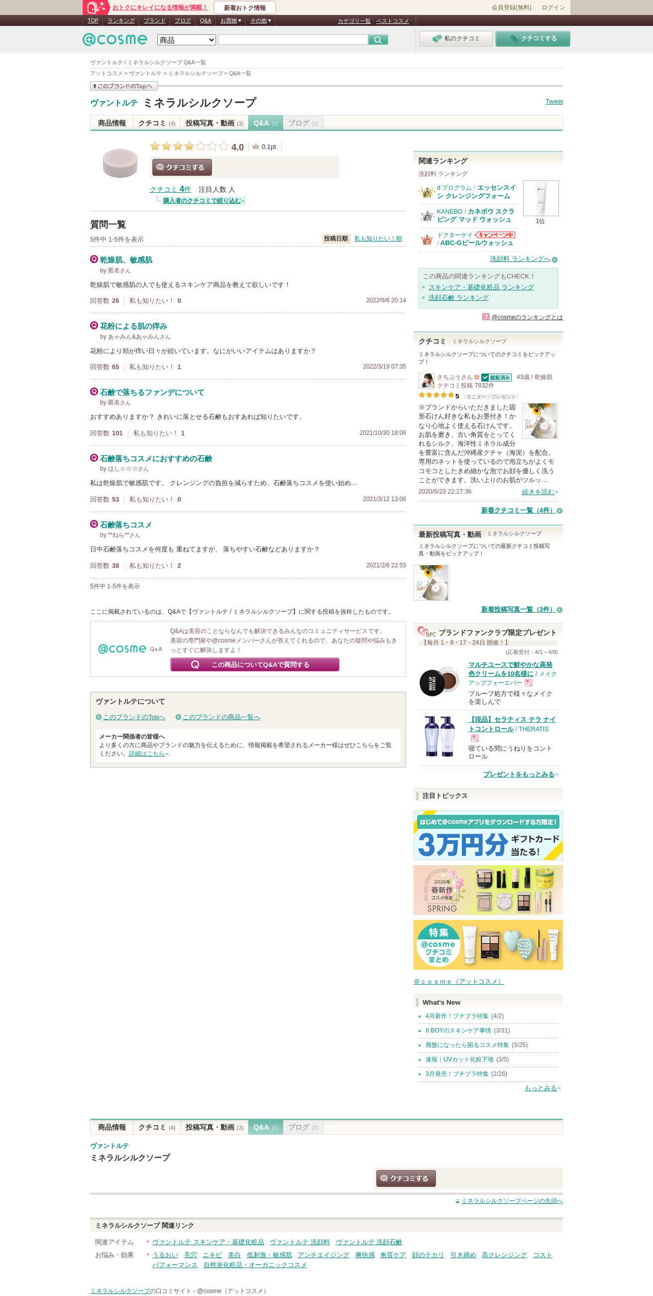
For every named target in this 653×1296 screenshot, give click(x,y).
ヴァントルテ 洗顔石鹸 (369, 1242)
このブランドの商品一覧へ (221, 717)
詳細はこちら (147, 753)
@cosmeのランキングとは (527, 317)
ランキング (121, 20)
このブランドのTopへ (134, 717)
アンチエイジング (323, 1255)
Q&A (206, 20)
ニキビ (212, 1255)
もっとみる (541, 1088)
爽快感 (365, 1255)
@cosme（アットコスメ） (233, 1291)
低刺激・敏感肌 (269, 1255)
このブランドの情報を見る (124, 86)
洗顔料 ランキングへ (520, 258)
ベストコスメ (392, 21)
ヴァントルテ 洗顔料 (300, 1242)
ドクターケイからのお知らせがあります (495, 235)
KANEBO (449, 211)
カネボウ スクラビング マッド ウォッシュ (476, 215)
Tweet (554, 101)
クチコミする (182, 167)
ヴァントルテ (114, 103)
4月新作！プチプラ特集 (457, 1016)
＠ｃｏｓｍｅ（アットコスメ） (459, 981)
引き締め (463, 1255)
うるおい (165, 1255)
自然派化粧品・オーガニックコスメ (255, 1265)
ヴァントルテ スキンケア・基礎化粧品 (208, 1242)
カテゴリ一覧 (354, 21)
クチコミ (157, 123)
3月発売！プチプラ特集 (457, 1073)
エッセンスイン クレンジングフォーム (476, 191)
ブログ (183, 20)
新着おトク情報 (245, 7)
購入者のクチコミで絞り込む (202, 200)
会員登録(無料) (512, 7)
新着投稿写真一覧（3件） (518, 609)
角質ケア (393, 1255)
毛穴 (190, 1255)
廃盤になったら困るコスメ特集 (467, 1044)
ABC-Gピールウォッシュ (477, 243)
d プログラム (454, 187)
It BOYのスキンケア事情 (458, 1030)
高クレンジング (504, 1255)
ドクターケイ (455, 235)
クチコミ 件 (170, 189)
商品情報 (112, 123)
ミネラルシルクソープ (199, 103)
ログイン (553, 7)
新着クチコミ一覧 (518, 510)
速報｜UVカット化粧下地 (460, 1059)
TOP (93, 20)
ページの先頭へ (512, 1200)
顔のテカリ (428, 1255)
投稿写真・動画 (215, 123)
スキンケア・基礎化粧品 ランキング (481, 287)
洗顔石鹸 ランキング (459, 297)
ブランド (155, 20)
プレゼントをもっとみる (518, 774)
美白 (234, 1255)
